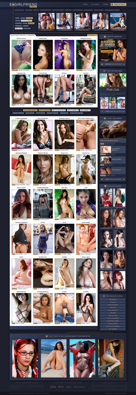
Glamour (18, 23)
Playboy (29, 18)
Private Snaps (98, 10)
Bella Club (113, 315)
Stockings (26, 28)
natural (64, 254)
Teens (17, 18)
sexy (39, 323)
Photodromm (113, 305)
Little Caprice (26, 20)
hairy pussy (45, 288)
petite (39, 288)
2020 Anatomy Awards (112, 10)
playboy (57, 70)
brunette (91, 70)
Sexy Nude (30, 113)
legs (66, 288)
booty (25, 288)
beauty (85, 70)
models (83, 150)
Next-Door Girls (58, 10)
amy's (82, 219)
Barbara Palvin (64, 150)
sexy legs (46, 254)
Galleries (95, 4)
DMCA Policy (109, 393)
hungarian (36, 70)
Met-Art (113, 307)
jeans (71, 323)
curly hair (43, 70)
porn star (15, 70)
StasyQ (112, 302)
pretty (14, 219)
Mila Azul (18, 28)
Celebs (17, 20)
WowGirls (113, 299)
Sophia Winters (44, 219)
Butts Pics (40, 113)
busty (67, 70)
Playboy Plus (88, 10)
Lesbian (25, 25)
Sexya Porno (73, 110)
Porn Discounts (76, 113)
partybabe (89, 150)
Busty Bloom (44, 110)
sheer (83, 323)
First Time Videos (45, 10)
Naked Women (18, 113)
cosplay (20, 288)
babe (102, 143)
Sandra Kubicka (46, 323)
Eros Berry (85, 110)
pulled (63, 323)
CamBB (105, 4)
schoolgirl (19, 254)
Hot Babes (113, 329)
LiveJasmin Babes (30, 110)
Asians (23, 18)
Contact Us (109, 388)
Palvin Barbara (47, 150)
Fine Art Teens (52, 113)
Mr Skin (113, 313)
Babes (78, 254)
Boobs (25, 23)
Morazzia (64, 113)
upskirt (57, 288)
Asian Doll (63, 219)
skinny (62, 288)
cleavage (24, 219)
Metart (31, 23)
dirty (40, 150)
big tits (78, 323)
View (113, 179)
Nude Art (68, 10)
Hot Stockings (77, 10)
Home (85, 4)
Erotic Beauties (58, 110)
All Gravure (113, 310)
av (90, 219)
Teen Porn (28, 10)
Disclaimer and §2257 (120, 393)
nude (48, 70)
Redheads (18, 25)
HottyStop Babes (113, 326)
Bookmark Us (92, 35)
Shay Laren (86, 288)
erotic (83, 254)
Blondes (57, 323)
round (86, 219)
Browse (113, 64)
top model (79, 70)
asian (13, 254)
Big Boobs (58, 254)
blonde (62, 70)
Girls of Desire (113, 318)
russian (35, 254)
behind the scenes (24, 70)
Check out (114, 111)
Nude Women (113, 323)
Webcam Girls (119, 4)
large (69, 254)
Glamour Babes (113, 321)
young (35, 288)
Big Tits (36, 10)
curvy (87, 323)
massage (88, 254)
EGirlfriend (23, 4)
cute (24, 254)
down (67, 323)
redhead (14, 288)
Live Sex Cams (19, 10)
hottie (41, 254)
